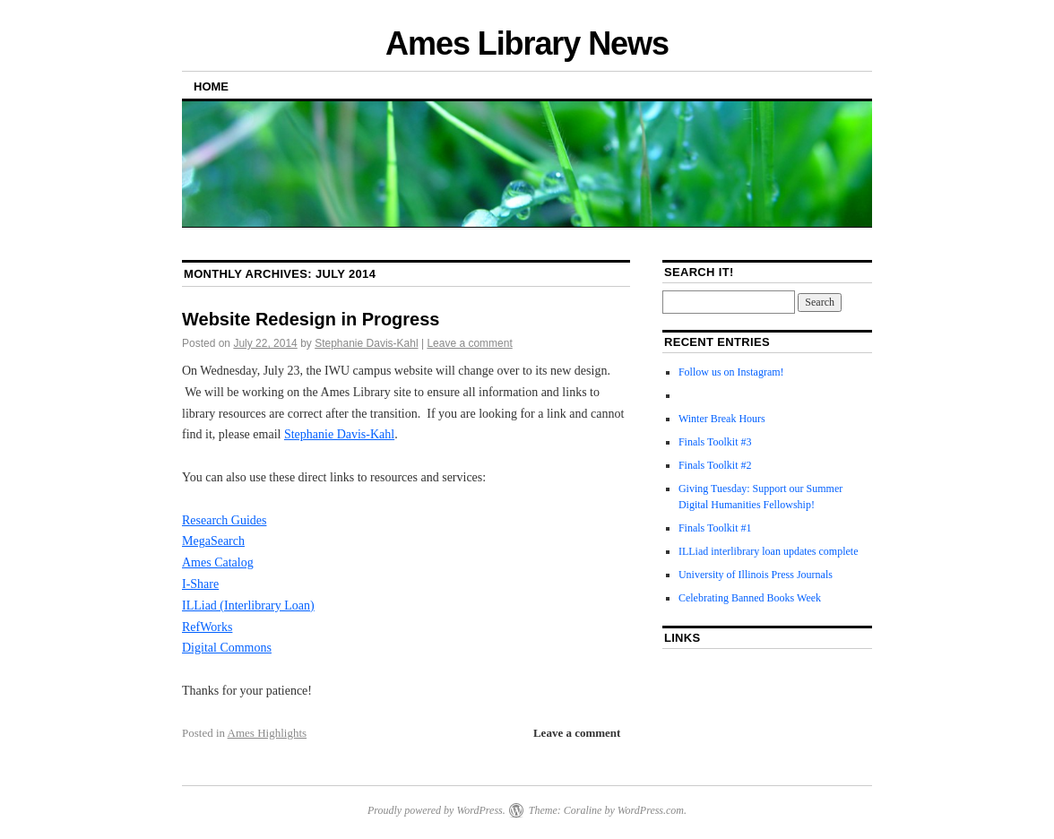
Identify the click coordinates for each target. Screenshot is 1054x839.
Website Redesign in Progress (311, 319)
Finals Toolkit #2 (715, 465)
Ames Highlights (267, 733)
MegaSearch (213, 541)
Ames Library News (527, 43)
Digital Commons (227, 647)
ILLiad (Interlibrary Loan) (248, 605)
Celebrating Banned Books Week (749, 598)
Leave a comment (469, 343)
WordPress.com (651, 810)
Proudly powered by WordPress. (436, 810)
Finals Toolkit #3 (715, 442)
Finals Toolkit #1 (715, 528)
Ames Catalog (218, 562)
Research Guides (224, 520)
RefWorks (207, 627)
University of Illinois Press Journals (755, 574)
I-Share (200, 584)
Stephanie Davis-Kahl (366, 343)
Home (211, 86)
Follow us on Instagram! (731, 372)
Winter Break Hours (721, 418)
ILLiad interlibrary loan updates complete (768, 551)
